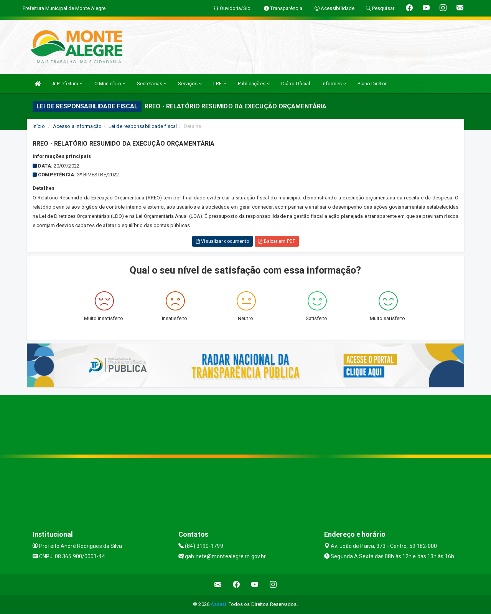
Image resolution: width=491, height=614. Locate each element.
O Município (109, 83)
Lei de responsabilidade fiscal (143, 126)
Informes (333, 83)
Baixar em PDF (277, 241)
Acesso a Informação (77, 126)
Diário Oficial (295, 83)
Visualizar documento (222, 241)
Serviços (190, 83)
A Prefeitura (67, 83)
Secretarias (151, 83)
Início (39, 126)
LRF (219, 83)
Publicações (254, 83)
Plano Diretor (372, 83)
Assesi (218, 604)
